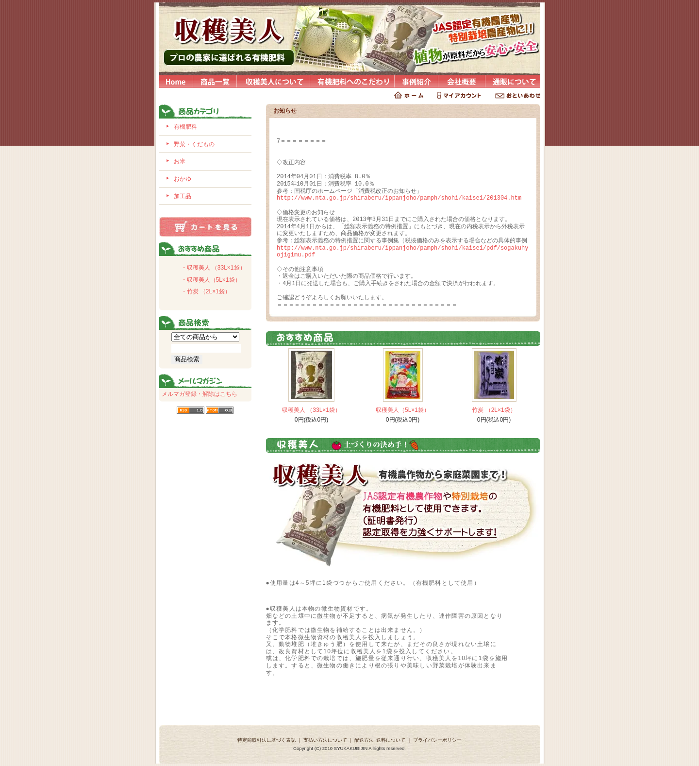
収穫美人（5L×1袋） (403, 410)
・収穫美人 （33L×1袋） (213, 267)
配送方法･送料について (379, 740)
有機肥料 (185, 126)
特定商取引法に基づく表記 (266, 740)
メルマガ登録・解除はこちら (199, 394)
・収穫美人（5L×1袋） (211, 279)
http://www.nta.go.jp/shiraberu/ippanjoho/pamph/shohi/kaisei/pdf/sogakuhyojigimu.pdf (402, 251)
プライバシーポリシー (437, 740)
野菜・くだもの (194, 144)
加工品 (182, 196)
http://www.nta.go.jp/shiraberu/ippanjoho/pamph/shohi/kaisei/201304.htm (399, 198)
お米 (179, 161)
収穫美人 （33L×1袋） (311, 410)
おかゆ (182, 178)
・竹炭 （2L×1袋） (206, 291)
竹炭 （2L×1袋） (494, 410)
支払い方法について (325, 740)
